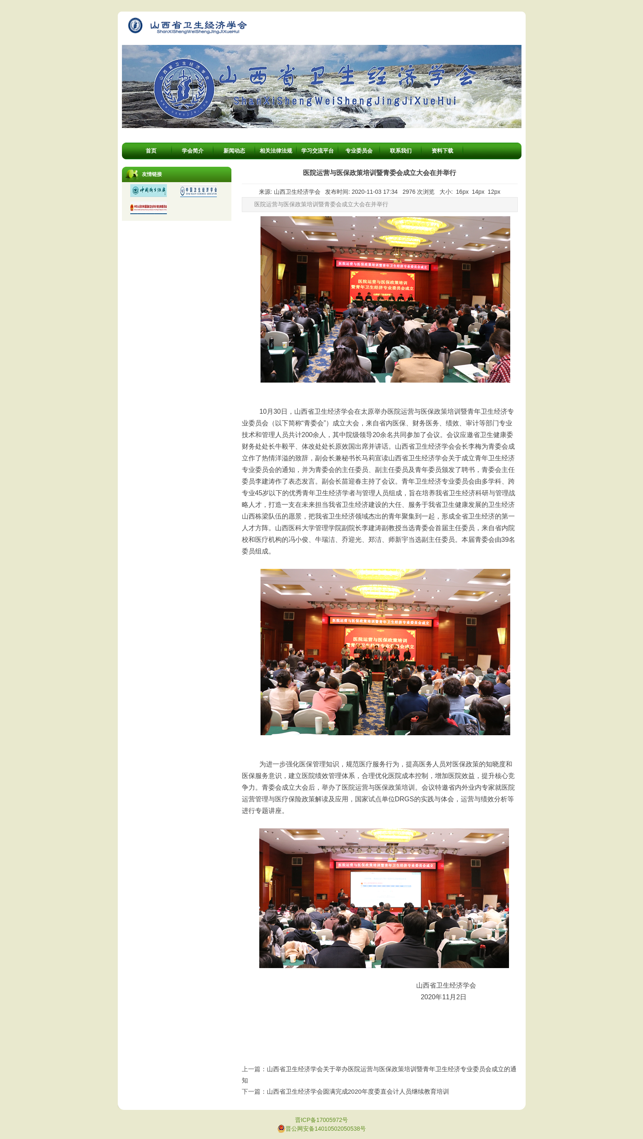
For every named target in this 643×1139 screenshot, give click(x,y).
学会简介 (193, 151)
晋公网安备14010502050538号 (321, 1128)
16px (462, 191)
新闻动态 (234, 151)
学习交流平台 (317, 151)
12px (494, 191)
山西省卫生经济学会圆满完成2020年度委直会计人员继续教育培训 (358, 1091)
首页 (151, 151)
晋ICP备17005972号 (321, 1120)
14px (478, 191)
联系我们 (401, 151)
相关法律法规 (276, 151)
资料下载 (442, 151)
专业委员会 (358, 151)
